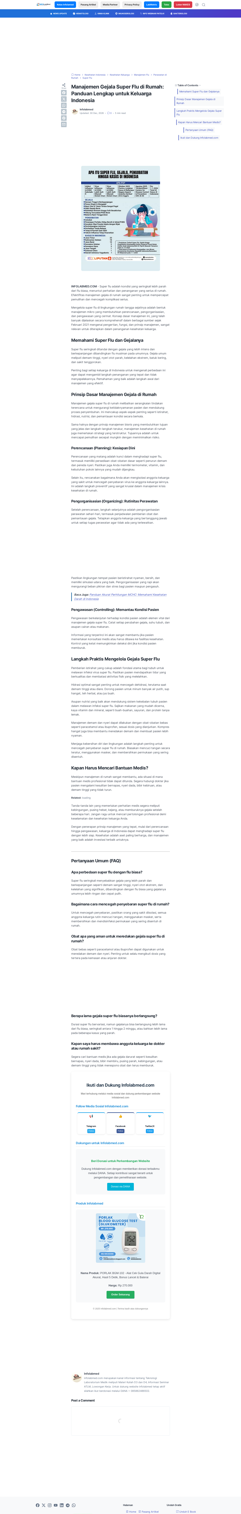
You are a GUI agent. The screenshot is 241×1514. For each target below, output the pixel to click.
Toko (166, 4)
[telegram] (64, 111)
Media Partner (110, 4)
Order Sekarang (120, 1294)
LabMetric (151, 4)
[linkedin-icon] (62, 1505)
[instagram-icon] (49, 1505)
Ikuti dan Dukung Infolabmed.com (199, 137)
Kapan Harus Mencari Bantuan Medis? (199, 122)
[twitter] (64, 99)
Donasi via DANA (120, 1186)
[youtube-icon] (56, 1505)
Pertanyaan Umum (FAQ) (199, 129)
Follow (91, 1131)
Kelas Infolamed (65, 4)
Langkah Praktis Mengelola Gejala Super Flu (199, 112)
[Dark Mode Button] (197, 4)
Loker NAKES (183, 4)
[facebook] (64, 92)
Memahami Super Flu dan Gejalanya (199, 91)
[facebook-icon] (37, 1505)
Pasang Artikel (88, 4)
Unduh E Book (186, 1511)
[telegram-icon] (68, 1505)
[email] (64, 124)
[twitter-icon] (43, 1505)
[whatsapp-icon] (74, 1505)
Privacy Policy (132, 4)
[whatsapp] (64, 105)
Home (131, 1511)
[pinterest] (64, 118)
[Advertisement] (120, 45)
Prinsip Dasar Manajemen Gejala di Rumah (196, 101)
